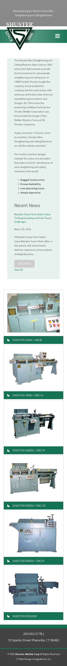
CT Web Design (24, 659)
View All (18, 270)
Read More (24, 263)
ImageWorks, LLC (42, 659)
